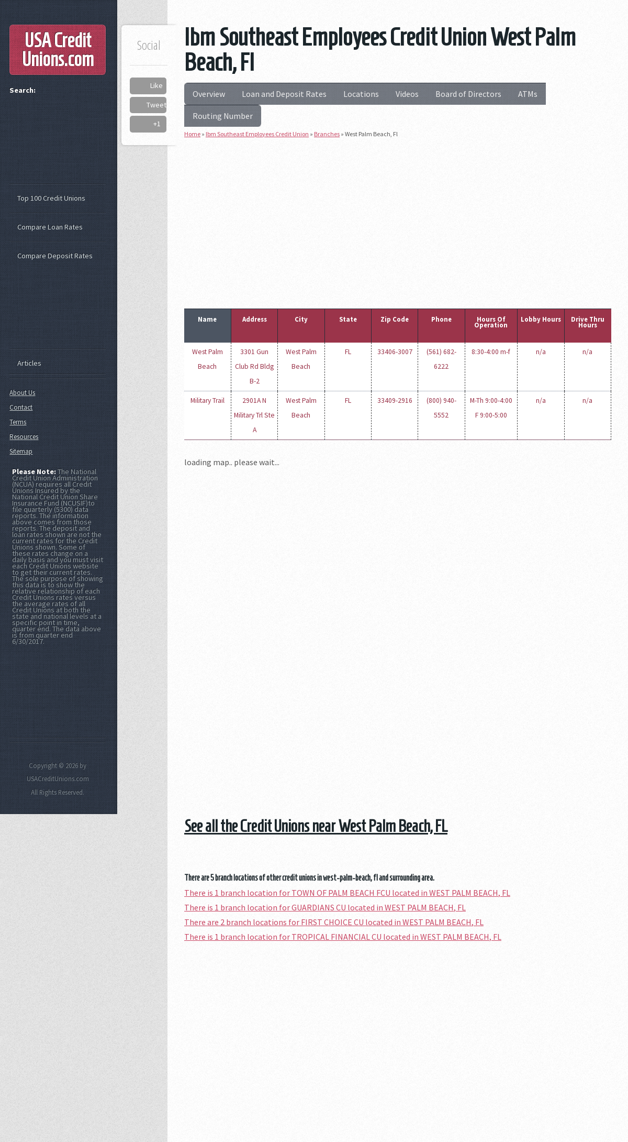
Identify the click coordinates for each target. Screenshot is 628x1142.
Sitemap (20, 451)
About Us (22, 392)
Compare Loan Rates (50, 227)
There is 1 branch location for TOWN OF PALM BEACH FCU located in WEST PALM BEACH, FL (347, 892)
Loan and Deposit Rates (284, 94)
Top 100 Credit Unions (51, 198)
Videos (407, 94)
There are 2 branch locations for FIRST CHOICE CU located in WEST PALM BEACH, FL (334, 922)
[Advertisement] (397, 221)
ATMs (527, 94)
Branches (327, 134)
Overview (209, 94)
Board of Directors (468, 94)
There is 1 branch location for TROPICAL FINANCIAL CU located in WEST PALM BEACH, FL (342, 936)
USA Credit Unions (58, 49)
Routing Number (223, 116)
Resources (23, 436)
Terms (17, 422)
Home (192, 134)
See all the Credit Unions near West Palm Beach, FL (315, 826)
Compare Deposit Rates (55, 255)
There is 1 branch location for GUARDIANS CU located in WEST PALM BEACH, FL (325, 907)
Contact (20, 407)
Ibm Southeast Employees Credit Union (257, 134)
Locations (361, 94)
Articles (29, 363)
